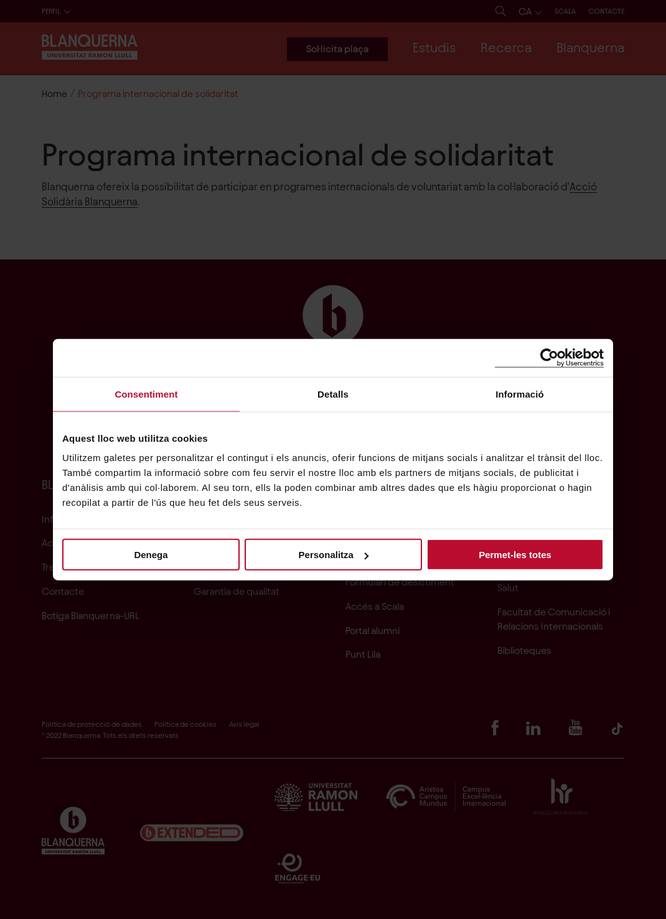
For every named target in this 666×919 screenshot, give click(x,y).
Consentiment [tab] (146, 393)
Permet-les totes (515, 554)
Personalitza (333, 554)
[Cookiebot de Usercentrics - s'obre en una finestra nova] (549, 357)
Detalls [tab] (333, 393)
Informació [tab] (519, 393)
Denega (150, 554)
